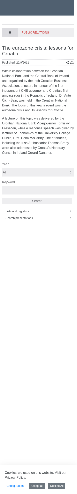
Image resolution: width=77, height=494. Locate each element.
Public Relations (35, 32)
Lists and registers (40, 211)
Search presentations (40, 218)
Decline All (56, 485)
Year (5, 164)
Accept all (37, 485)
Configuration (15, 485)
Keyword (8, 182)
